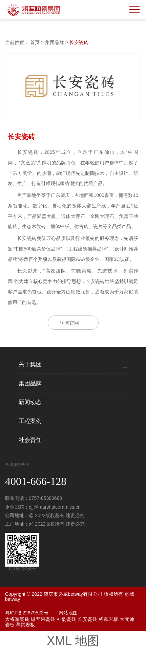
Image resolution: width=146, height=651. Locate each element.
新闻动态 (30, 402)
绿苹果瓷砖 (43, 619)
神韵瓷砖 (67, 619)
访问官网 (69, 323)
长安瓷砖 (78, 42)
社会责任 (30, 440)
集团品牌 (54, 42)
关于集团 (30, 365)
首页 (35, 42)
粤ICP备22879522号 (26, 612)
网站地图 (68, 612)
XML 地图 (73, 641)
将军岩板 (108, 619)
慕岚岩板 (25, 624)
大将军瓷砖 (17, 619)
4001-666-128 (35, 481)
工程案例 (30, 421)
